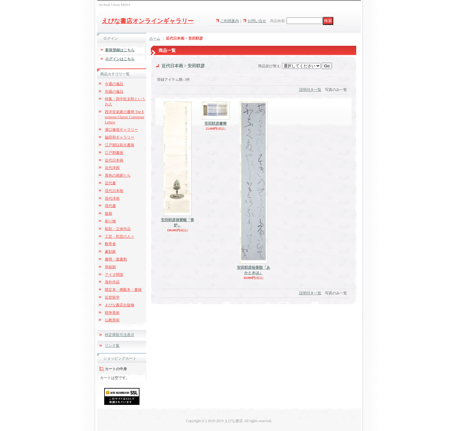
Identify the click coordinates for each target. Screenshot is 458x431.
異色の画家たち (118, 175)
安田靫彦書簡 (215, 123)
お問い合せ (257, 21)
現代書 (110, 206)
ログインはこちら (120, 59)
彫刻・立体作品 (118, 229)
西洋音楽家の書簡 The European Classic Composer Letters (124, 117)
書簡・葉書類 (116, 259)
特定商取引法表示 (119, 335)
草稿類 (110, 267)
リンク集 (112, 345)
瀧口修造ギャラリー (121, 129)
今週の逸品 (114, 84)
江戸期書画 (114, 153)
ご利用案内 (229, 21)
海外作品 (112, 282)
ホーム (154, 38)
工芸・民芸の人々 (119, 236)
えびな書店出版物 (119, 305)
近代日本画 (114, 160)
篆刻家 (110, 251)
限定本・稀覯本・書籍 (123, 290)
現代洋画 (112, 198)
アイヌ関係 (114, 274)
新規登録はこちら (120, 50)
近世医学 (112, 297)
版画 (108, 213)
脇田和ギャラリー (119, 137)
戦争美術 (112, 313)
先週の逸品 (114, 91)
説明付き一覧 (310, 90)
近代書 (110, 183)
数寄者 (110, 244)
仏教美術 (112, 320)
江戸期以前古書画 (119, 145)
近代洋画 (112, 168)
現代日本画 (114, 191)
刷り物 (110, 221)
